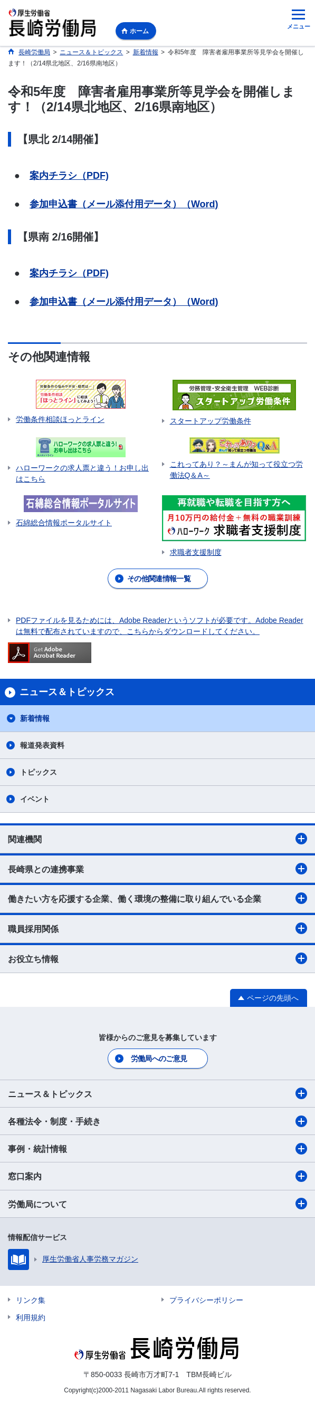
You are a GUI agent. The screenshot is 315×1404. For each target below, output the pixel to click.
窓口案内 (157, 1176)
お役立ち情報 (157, 958)
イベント (35, 799)
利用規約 (30, 1317)
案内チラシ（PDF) (69, 175)
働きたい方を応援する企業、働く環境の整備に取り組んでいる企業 (157, 898)
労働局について (157, 1203)
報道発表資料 (42, 745)
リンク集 (30, 1300)
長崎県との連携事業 (157, 868)
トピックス (38, 772)
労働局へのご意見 (159, 1058)
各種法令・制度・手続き (157, 1121)
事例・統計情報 (157, 1149)
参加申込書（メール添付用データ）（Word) (124, 204)
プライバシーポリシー (206, 1300)
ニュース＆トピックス (157, 1093)
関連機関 (157, 838)
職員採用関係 (157, 928)
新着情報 (35, 718)
